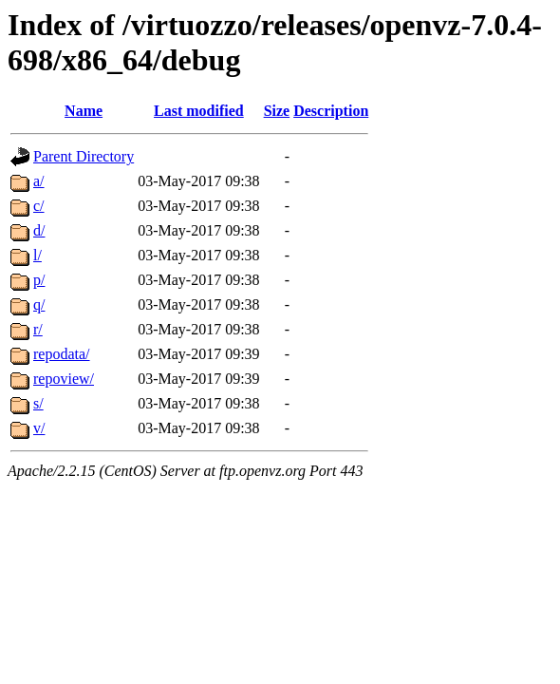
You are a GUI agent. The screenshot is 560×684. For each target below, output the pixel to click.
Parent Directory (83, 156)
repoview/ (63, 378)
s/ (38, 403)
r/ (38, 329)
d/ (39, 230)
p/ (39, 280)
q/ (39, 304)
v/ (39, 428)
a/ (39, 181)
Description (330, 111)
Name (84, 111)
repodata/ (61, 354)
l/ (37, 255)
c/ (39, 206)
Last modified (199, 111)
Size (277, 111)
